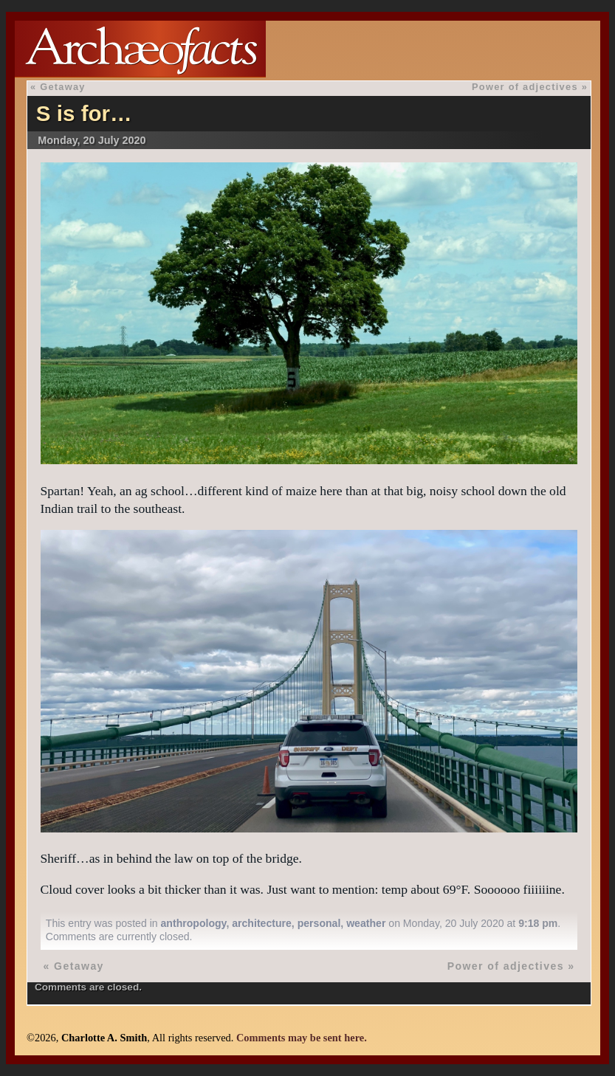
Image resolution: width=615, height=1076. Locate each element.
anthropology (194, 923)
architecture (262, 923)
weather (365, 923)
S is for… (84, 113)
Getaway (63, 86)
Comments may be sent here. (301, 1038)
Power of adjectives (525, 86)
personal (319, 923)
